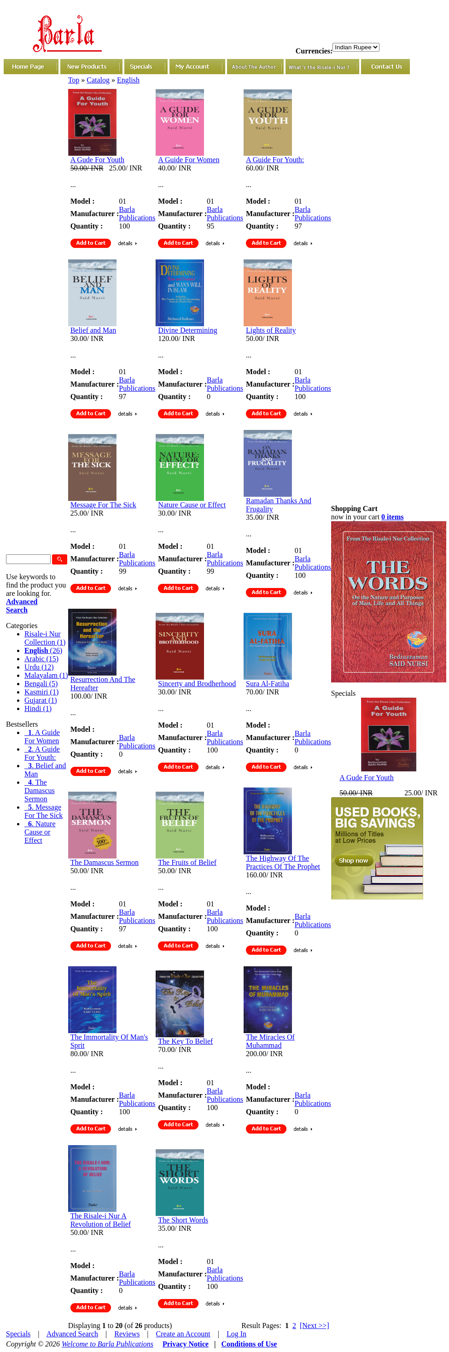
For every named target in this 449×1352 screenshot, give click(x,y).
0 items (392, 517)
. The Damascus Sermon (39, 790)
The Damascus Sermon (104, 862)
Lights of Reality (271, 330)
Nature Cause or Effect (192, 505)
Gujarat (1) (40, 700)
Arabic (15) (41, 659)
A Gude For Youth (97, 160)
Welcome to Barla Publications (107, 1344)
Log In (236, 1334)
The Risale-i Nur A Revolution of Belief (100, 1220)
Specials (18, 1334)
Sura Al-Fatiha (267, 684)
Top (74, 80)
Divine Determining (187, 330)
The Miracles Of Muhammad (270, 1041)
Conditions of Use (249, 1344)
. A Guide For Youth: (42, 753)
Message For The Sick (103, 505)
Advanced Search (72, 1334)
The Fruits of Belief (187, 862)
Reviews (127, 1334)
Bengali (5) (41, 684)
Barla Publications (137, 214)
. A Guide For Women (42, 737)
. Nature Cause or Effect (40, 832)
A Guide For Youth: (275, 160)
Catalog (98, 80)
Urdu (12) (39, 667)
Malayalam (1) (46, 675)
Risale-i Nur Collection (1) (44, 638)
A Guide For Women (188, 160)
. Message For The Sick (43, 811)
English (128, 80)
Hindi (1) (38, 708)
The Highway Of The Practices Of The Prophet (283, 862)
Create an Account (183, 1334)
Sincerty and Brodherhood (197, 684)
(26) (43, 650)
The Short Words (183, 1220)
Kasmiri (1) (41, 692)
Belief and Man (93, 330)
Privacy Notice (186, 1344)
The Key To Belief (185, 1041)
